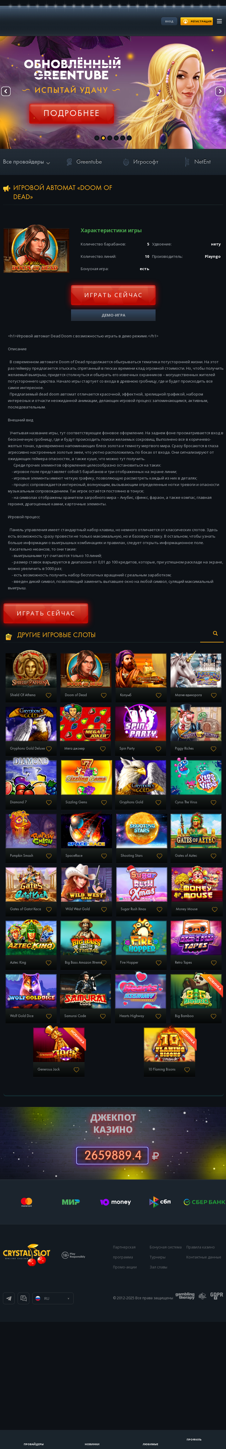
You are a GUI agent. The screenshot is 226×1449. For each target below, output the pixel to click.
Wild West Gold (177, 975)
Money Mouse (103, 1030)
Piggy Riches (101, 808)
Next (217, 93)
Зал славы (158, 1394)
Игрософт (139, 162)
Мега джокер (175, 753)
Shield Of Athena (31, 697)
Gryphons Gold (102, 864)
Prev (9, 93)
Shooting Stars (177, 919)
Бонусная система (166, 1374)
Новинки (92, 1444)
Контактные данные (203, 1384)
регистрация (201, 21)
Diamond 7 (173, 808)
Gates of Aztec (29, 975)
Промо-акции (125, 1394)
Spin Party (25, 808)
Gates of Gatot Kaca (107, 975)
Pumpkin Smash (30, 919)
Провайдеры (34, 1444)
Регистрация (71, 110)
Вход (169, 21)
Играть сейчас (113, 295)
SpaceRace (100, 919)
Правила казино (200, 1374)
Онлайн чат (23, 1425)
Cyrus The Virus (176, 864)
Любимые (150, 1444)
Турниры (158, 1384)
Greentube (82, 162)
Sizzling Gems (29, 864)
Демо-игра (113, 315)
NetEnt (196, 162)
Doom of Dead (102, 697)
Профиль (194, 1439)
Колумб (170, 697)
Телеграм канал (9, 1425)
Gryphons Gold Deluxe (110, 753)
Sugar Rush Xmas (31, 1030)
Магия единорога (32, 753)
